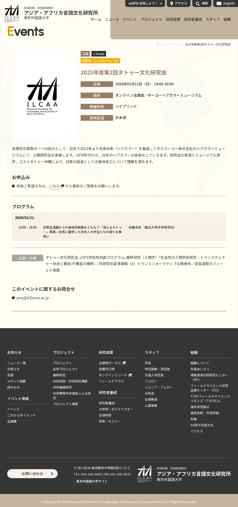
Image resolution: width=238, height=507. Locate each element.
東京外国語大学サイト (92, 481)
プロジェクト (151, 19)
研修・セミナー (110, 421)
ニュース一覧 (16, 363)
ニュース (112, 19)
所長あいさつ (199, 369)
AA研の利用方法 (201, 425)
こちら (54, 186)
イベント (130, 19)
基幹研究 (59, 375)
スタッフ (213, 19)
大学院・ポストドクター (116, 409)
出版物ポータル (110, 363)
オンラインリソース (113, 375)
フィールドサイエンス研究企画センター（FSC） (209, 387)
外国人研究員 (154, 375)
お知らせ (14, 352)
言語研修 (105, 415)
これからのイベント (21, 415)
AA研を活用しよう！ (143, 3)
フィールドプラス (111, 381)
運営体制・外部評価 (204, 413)
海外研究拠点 (199, 407)
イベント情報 (18, 398)
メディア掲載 (16, 381)
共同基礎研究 (62, 387)
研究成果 (173, 19)
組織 (227, 19)
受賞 (10, 375)
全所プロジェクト (65, 369)
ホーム (160, 44)
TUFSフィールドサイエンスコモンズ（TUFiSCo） (210, 398)
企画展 (12, 421)
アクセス (181, 3)
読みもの (13, 387)
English (229, 3)
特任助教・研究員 (157, 369)
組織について (199, 363)
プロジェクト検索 (65, 404)
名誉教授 (151, 399)
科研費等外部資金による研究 (72, 395)
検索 (205, 3)
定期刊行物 (107, 369)
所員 (148, 363)
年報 (193, 419)
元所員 (149, 393)
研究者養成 (193, 19)
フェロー (151, 381)
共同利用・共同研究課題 (70, 381)
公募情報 (151, 405)
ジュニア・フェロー (159, 387)
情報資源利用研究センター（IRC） (209, 377)
